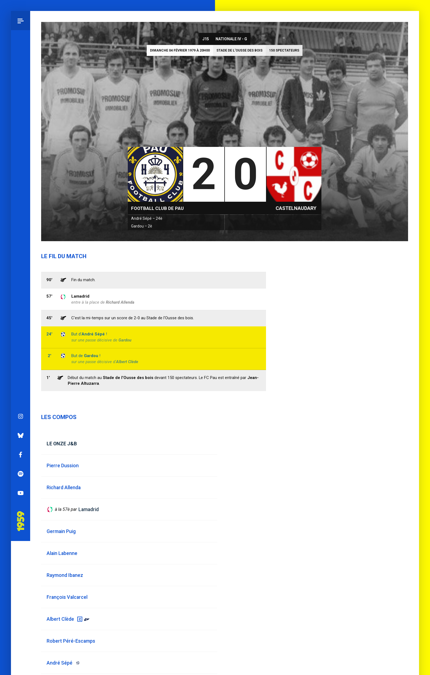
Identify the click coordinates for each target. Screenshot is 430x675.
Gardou (124, 340)
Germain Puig (61, 531)
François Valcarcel (67, 597)
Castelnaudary (296, 208)
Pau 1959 (20, 310)
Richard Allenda (120, 302)
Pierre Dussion (63, 465)
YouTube (20, 290)
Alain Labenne (62, 553)
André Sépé (93, 334)
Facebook (20, 251)
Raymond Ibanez (65, 575)
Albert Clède (127, 361)
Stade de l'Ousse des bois (239, 50)
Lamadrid (80, 296)
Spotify (20, 271)
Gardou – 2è (141, 226)
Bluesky (20, 232)
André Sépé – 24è (146, 218)
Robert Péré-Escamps (71, 641)
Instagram (20, 213)
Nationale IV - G (231, 39)
